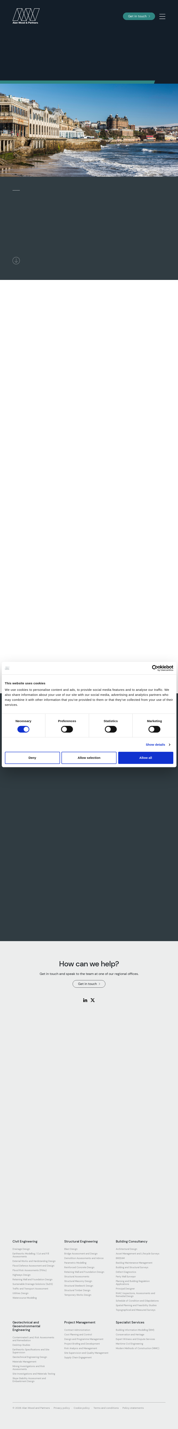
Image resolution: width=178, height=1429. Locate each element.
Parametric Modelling (75, 1262)
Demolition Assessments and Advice (84, 1258)
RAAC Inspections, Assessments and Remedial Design (135, 1295)
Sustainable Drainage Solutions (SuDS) (33, 1284)
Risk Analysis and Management (80, 1348)
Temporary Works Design (77, 1294)
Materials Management (24, 1361)
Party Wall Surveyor (126, 1276)
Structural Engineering (81, 1241)
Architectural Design (126, 1249)
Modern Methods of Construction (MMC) (137, 1348)
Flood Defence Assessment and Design (33, 1265)
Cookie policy (82, 1407)
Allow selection (89, 757)
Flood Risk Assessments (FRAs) (30, 1270)
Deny (32, 757)
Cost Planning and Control (78, 1334)
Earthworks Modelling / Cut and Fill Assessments (31, 1255)
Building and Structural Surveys (132, 1267)
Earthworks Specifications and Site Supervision (31, 1351)
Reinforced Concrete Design (79, 1267)
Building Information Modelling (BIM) (135, 1329)
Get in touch (139, 16)
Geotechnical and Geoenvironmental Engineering (26, 1326)
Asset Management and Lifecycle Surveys (137, 1253)
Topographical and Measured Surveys (135, 1309)
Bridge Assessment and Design (80, 1253)
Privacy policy (62, 1407)
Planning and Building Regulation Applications (133, 1282)
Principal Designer (125, 1288)
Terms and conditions (106, 1407)
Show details (155, 744)
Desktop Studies (21, 1344)
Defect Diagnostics (126, 1271)
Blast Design (70, 1249)
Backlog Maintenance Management (134, 1262)
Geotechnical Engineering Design (30, 1357)
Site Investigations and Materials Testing (34, 1373)
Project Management (79, 1322)
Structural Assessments (76, 1276)
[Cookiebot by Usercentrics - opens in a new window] (155, 668)
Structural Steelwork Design (78, 1285)
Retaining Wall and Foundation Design (32, 1279)
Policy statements (133, 1407)
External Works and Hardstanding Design (34, 1261)
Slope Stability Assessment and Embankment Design (29, 1380)
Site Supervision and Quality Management (86, 1352)
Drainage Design (21, 1249)
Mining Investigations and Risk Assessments (29, 1368)
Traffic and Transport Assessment (30, 1288)
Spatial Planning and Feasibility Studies (136, 1305)
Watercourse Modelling (25, 1297)
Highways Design (21, 1274)
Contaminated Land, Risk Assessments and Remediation (33, 1339)
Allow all (145, 757)
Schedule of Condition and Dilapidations (137, 1300)
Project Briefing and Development (82, 1343)
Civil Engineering (25, 1241)
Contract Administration (77, 1329)
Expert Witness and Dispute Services (135, 1339)
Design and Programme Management (83, 1339)
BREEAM (120, 1258)
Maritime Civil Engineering (129, 1343)
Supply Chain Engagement (78, 1357)
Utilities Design (20, 1293)
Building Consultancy (132, 1241)
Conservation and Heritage (130, 1334)
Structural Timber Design (77, 1290)
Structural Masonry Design (78, 1281)
